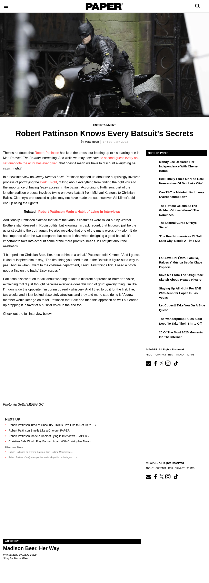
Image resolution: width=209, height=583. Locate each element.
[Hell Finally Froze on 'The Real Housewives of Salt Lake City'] (152, 182)
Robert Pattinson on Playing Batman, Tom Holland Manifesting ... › (41, 452)
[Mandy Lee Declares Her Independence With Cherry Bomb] (152, 165)
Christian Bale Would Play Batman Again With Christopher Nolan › (50, 441)
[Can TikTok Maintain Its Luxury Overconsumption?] (152, 195)
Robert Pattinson (47, 153)
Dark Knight (48, 182)
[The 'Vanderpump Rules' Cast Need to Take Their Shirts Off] (152, 322)
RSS (170, 354)
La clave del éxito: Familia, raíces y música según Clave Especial (180, 262)
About (149, 354)
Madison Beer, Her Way (31, 548)
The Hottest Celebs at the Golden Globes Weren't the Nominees (179, 210)
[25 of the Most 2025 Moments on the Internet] (152, 335)
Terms (191, 354)
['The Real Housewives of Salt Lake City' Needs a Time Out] (152, 239)
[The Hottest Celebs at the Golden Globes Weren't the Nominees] (152, 209)
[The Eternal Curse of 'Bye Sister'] (152, 226)
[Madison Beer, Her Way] (72, 504)
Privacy (180, 354)
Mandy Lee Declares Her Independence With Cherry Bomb (178, 166)
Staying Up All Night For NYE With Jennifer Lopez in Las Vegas (180, 293)
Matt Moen (92, 141)
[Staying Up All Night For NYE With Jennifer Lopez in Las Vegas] (152, 291)
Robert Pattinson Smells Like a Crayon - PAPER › (40, 430)
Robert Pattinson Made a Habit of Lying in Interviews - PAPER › (49, 436)
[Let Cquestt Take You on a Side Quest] (152, 308)
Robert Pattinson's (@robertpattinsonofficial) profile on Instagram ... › (43, 457)
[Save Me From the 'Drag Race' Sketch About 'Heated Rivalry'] (152, 278)
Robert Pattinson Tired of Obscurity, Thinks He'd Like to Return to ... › (52, 425)
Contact (161, 354)
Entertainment (104, 125)
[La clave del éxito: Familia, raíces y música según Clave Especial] (152, 261)
